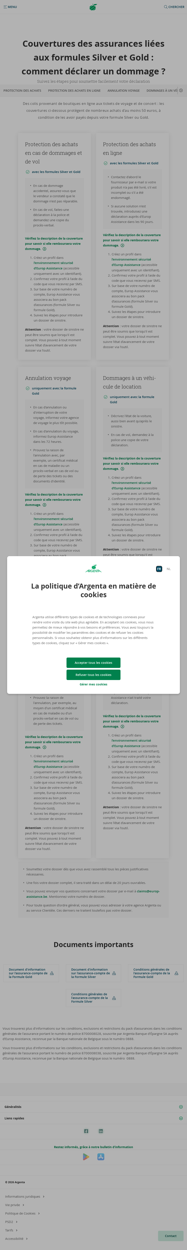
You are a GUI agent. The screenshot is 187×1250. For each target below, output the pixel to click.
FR (159, 569)
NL (169, 569)
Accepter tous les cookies (93, 663)
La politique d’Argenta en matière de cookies (93, 590)
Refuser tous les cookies (93, 675)
